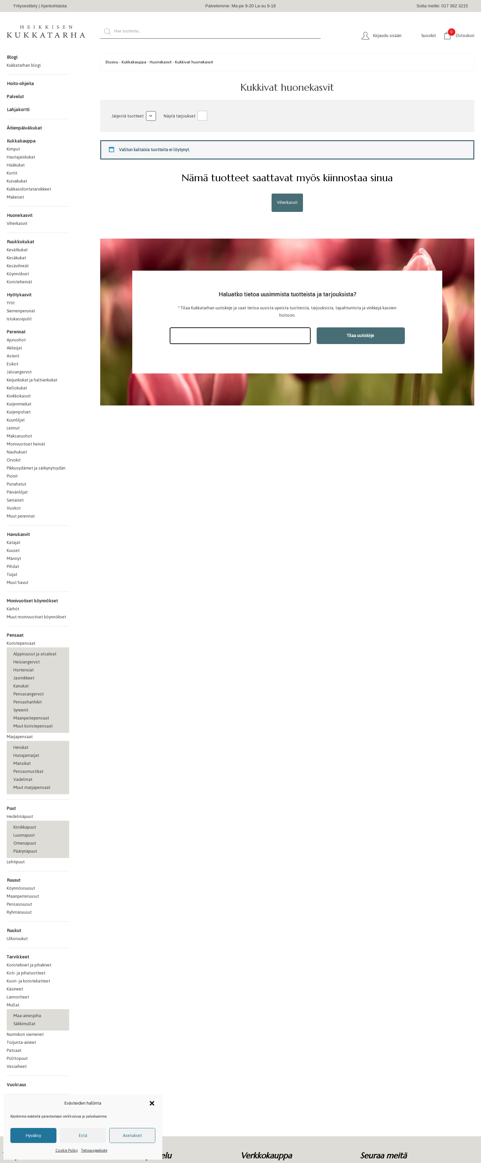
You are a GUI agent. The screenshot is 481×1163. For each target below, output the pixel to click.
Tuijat (12, 574)
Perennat (16, 331)
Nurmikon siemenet (25, 1034)
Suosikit (428, 35)
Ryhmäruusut (19, 912)
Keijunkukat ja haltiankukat (32, 380)
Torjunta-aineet (21, 1042)
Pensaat (15, 635)
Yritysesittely (25, 5)
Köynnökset (18, 274)
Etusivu (112, 62)
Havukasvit (18, 534)
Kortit (12, 173)
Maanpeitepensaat (31, 718)
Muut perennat (21, 516)
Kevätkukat (17, 250)
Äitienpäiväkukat (24, 127)
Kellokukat (17, 388)
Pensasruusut (19, 904)
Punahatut (16, 484)
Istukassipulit (19, 319)
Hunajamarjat (26, 755)
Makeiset (15, 197)
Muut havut (17, 582)
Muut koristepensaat (33, 726)
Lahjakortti (18, 109)
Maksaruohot (19, 436)
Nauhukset (17, 452)
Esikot (12, 364)
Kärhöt (13, 609)
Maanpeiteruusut (23, 896)
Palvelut (15, 96)
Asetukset (132, 1135)
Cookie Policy (66, 1150)
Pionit (12, 476)
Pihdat (13, 566)
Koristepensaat (21, 643)
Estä (83, 1135)
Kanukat (21, 686)
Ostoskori (461, 35)
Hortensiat (23, 670)
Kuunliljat (16, 420)
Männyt (14, 558)
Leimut (13, 428)
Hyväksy (33, 1135)
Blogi (12, 57)
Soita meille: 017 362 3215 (442, 5)
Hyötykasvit (19, 294)
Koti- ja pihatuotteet (26, 973)
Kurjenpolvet (19, 412)
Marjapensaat (20, 737)
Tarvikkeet (18, 956)
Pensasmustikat (28, 771)
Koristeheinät (19, 282)
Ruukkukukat (20, 241)
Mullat (13, 1005)
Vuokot (14, 508)
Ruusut (13, 880)
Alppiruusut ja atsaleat (34, 654)
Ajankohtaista (54, 5)
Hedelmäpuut (20, 816)
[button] (152, 1103)
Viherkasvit (17, 223)
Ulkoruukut (17, 938)
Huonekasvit (19, 215)
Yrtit (11, 303)
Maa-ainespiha (27, 1015)
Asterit (13, 356)
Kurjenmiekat (19, 404)
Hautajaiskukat (21, 157)
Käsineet (15, 989)
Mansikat (22, 763)
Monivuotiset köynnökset (32, 600)
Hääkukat (16, 165)
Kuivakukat (17, 181)
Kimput (13, 149)
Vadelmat (22, 779)
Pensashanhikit (27, 702)
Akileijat (14, 348)
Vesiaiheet (17, 1066)
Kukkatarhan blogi (24, 65)
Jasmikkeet (23, 678)
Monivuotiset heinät (26, 444)
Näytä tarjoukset (179, 116)
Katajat (13, 542)
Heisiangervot (26, 662)
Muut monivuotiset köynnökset (36, 617)
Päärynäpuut (25, 851)
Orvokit (14, 460)
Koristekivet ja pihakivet (29, 965)
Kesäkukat (16, 258)
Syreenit (20, 710)
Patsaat (14, 1050)
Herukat (20, 747)
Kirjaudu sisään (387, 35)
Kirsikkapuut (24, 827)
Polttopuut (17, 1058)
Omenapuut (24, 843)
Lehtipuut (16, 862)
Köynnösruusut (21, 888)
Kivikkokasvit (19, 396)
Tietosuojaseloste (94, 1150)
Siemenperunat (21, 311)
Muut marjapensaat (31, 787)
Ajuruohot (16, 340)
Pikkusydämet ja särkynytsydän (36, 468)
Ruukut (14, 930)
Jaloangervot (19, 372)
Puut (11, 808)
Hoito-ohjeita (20, 83)
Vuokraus (16, 1084)
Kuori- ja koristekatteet (28, 981)
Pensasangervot (28, 694)
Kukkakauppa (21, 141)
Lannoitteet (18, 997)
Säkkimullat (24, 1024)
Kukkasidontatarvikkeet (29, 189)
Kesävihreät (18, 266)
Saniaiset (15, 500)
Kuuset (13, 550)
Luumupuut (24, 835)
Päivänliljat (17, 492)
